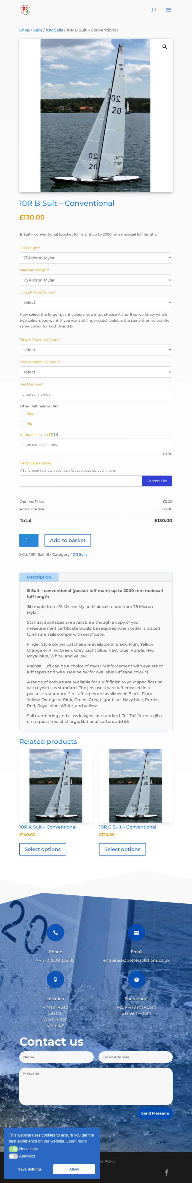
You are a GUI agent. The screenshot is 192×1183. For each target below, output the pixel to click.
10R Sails (54, 30)
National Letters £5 (39, 434)
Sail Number (40, 384)
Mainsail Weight (43, 270)
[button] (164, 46)
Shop (24, 30)
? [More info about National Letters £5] (56, 434)
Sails (37, 30)
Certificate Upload (36, 463)
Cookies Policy (102, 1161)
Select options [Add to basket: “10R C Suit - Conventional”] (122, 849)
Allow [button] (74, 1169)
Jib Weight (38, 247)
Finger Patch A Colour (48, 339)
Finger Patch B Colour (48, 361)
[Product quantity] (28, 540)
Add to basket (68, 540)
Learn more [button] (76, 1141)
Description (39, 577)
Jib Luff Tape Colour (46, 292)
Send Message (155, 1113)
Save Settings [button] (30, 1169)
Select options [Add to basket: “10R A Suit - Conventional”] (43, 849)
